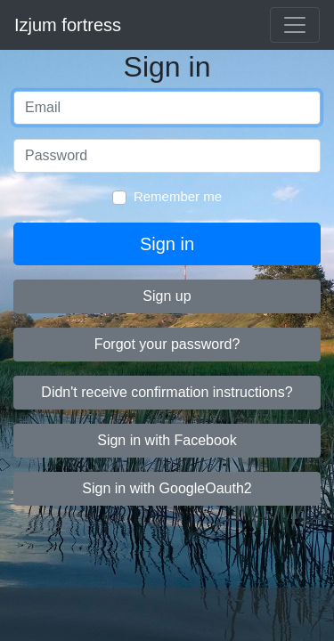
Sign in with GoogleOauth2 (166, 488)
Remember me (178, 196)
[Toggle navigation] (295, 25)
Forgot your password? (167, 344)
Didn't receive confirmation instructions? (166, 392)
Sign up (167, 296)
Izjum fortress (67, 25)
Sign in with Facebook (167, 440)
